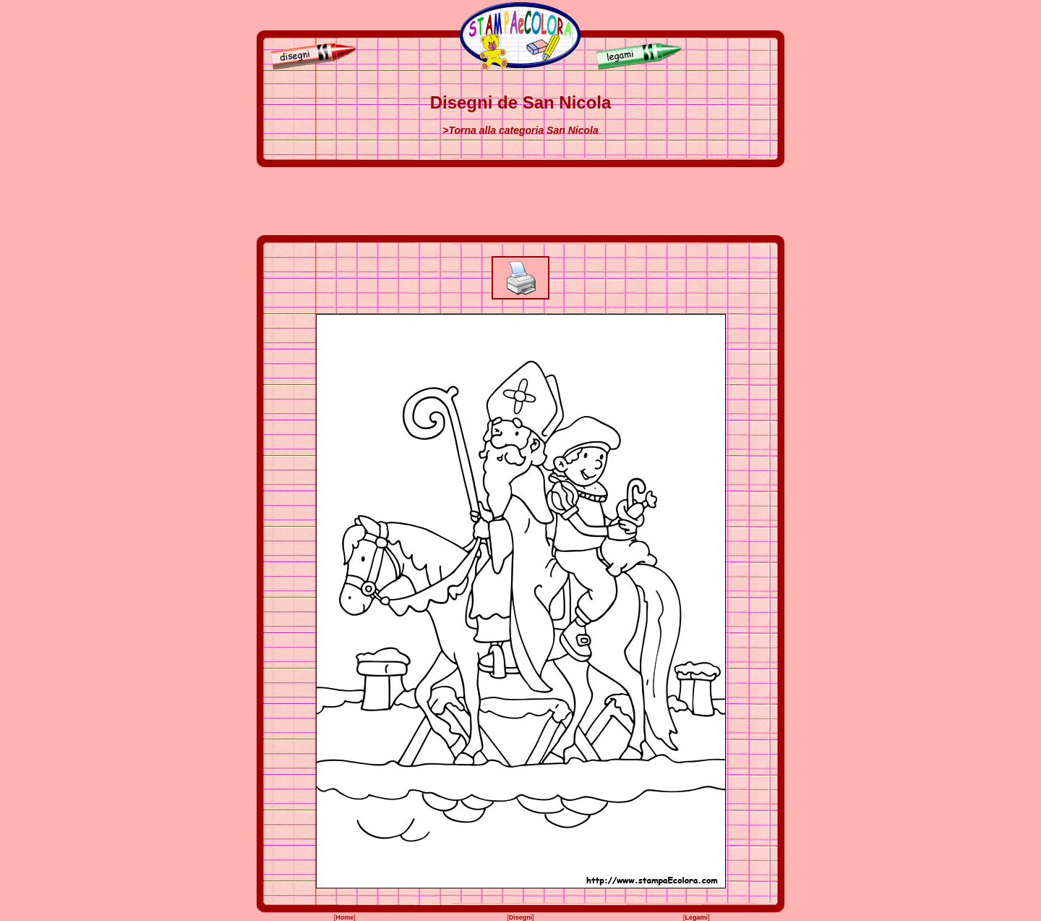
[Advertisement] (520, 201)
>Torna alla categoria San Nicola (520, 130)
